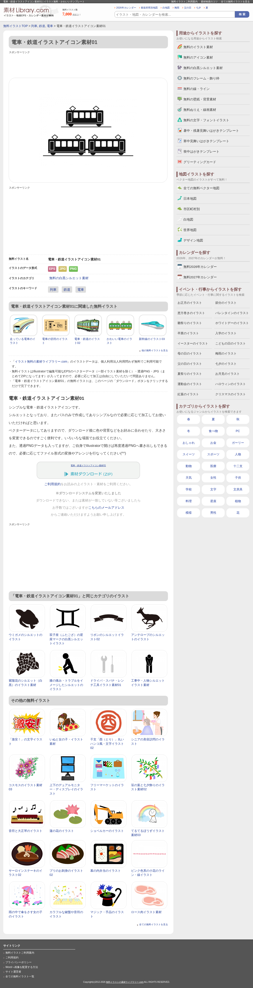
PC (238, 431)
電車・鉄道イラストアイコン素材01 (88, 465)
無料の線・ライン (196, 89)
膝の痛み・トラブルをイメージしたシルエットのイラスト (66, 685)
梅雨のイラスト (226, 353)
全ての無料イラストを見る (235, 1)
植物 (238, 501)
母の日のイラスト (190, 353)
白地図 (166, 7)
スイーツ (189, 454)
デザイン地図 (193, 240)
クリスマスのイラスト (230, 394)
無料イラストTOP (15, 26)
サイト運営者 (13, 971)
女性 (213, 477)
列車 (34, 26)
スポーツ (213, 454)
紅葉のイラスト (188, 394)
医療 (213, 466)
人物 (238, 454)
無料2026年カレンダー (200, 267)
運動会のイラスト (190, 384)
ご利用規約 (52, 484)
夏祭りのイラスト (190, 373)
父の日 (187, 7)
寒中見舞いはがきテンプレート (206, 141)
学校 (189, 489)
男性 (213, 512)
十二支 (238, 466)
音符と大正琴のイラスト (25, 831)
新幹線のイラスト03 (152, 339)
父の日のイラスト (190, 363)
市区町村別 (191, 209)
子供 (238, 477)
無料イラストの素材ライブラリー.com (125, 982)
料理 (189, 501)
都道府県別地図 (149, 7)
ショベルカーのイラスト (107, 831)
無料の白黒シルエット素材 (69, 278)
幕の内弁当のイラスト (105, 870)
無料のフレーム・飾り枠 (201, 78)
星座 (213, 501)
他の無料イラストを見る (155, 350)
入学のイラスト (226, 333)
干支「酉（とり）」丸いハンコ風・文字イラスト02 (107, 744)
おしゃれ (189, 442)
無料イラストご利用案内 (184, 1)
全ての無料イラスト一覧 (19, 976)
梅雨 (176, 7)
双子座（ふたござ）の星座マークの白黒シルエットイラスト (66, 639)
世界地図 (190, 230)
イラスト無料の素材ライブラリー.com (41, 361)
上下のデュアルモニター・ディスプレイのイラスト (66, 789)
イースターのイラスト (193, 343)
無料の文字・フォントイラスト (206, 120)
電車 (50, 26)
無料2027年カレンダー (200, 277)
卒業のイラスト (188, 333)
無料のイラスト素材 (198, 47)
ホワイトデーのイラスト (232, 323)
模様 (189, 512)
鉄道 (42, 26)
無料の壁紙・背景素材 (199, 99)
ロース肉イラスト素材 (146, 912)
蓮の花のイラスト (62, 831)
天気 (189, 477)
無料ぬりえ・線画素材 (199, 109)
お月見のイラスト (227, 373)
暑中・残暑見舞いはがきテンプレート (211, 130)
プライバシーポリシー (18, 962)
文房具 (238, 489)
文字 (213, 489)
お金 (213, 442)
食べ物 (213, 431)
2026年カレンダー (126, 7)
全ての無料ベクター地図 (201, 188)
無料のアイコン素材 (198, 57)
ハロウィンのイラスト (230, 384)
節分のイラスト (226, 302)
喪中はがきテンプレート (201, 151)
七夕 (198, 7)
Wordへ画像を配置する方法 (21, 967)
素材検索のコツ (209, 1)
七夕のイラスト (226, 363)
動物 (189, 466)
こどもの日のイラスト (230, 343)
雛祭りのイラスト (190, 323)
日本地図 (190, 198)
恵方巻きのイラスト (191, 313)
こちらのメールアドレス (106, 507)
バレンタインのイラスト (232, 313)
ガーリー (238, 442)
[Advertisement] (88, 64)
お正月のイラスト (190, 302)
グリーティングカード (199, 162)
